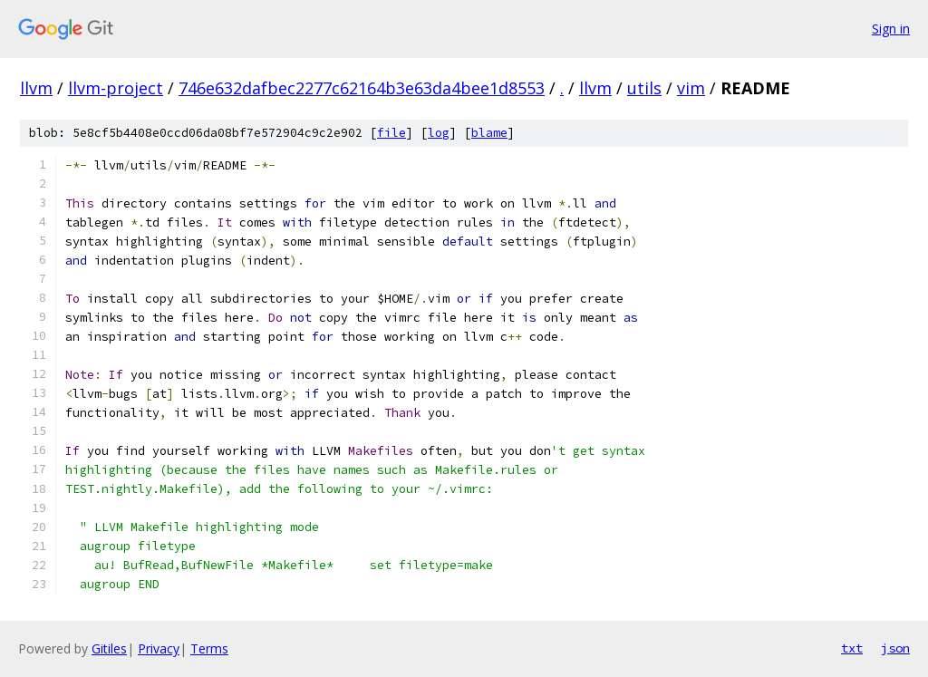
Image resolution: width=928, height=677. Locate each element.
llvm (36, 88)
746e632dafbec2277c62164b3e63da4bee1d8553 (362, 88)
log (439, 132)
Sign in (891, 28)
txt (852, 648)
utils (644, 88)
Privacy (158, 648)
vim (691, 88)
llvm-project (115, 88)
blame (489, 132)
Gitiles (109, 648)
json (895, 648)
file (391, 132)
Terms (209, 648)
